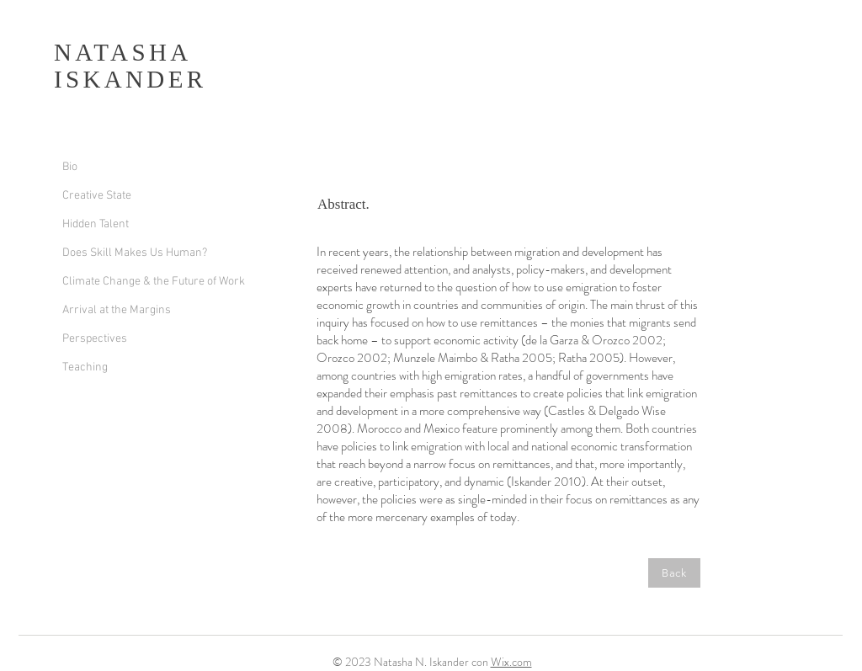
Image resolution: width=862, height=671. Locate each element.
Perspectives (94, 339)
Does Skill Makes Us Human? (134, 253)
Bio (69, 167)
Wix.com (511, 661)
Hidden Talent (95, 224)
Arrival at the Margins (116, 310)
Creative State (96, 196)
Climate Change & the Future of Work (153, 281)
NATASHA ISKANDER (130, 66)
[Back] (674, 573)
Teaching (85, 367)
